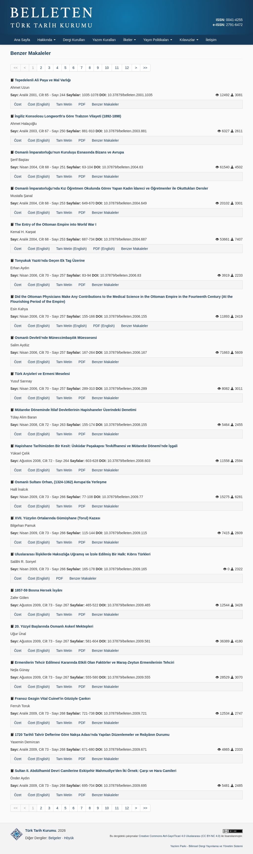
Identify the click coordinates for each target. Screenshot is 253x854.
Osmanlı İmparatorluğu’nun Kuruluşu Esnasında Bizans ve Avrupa (67, 152)
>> (145, 68)
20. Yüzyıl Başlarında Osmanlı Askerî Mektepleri (51, 626)
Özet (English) (39, 104)
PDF (82, 104)
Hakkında (47, 40)
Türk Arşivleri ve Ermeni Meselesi (40, 374)
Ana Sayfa (22, 40)
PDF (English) (104, 249)
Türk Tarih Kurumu (40, 830)
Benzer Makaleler (105, 104)
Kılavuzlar (189, 40)
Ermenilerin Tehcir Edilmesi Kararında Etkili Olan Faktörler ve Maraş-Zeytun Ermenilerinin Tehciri (92, 662)
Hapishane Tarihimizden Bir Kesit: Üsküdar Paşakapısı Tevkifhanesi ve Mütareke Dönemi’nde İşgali (93, 446)
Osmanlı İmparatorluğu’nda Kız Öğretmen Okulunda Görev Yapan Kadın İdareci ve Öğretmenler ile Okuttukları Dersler (109, 188)
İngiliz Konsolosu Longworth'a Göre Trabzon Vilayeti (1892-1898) (65, 116)
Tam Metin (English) (71, 249)
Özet (17, 104)
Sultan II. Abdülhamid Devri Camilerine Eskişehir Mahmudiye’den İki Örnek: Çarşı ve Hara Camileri (93, 771)
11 (117, 68)
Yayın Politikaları (157, 40)
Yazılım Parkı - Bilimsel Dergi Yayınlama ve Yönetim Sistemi (206, 846)
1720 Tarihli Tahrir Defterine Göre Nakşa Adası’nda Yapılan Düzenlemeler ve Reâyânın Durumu (89, 735)
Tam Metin (64, 104)
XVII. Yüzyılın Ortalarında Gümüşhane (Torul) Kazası (55, 518)
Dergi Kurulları (74, 40)
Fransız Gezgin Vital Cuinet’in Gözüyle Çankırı (50, 699)
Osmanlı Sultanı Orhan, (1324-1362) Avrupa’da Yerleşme (58, 482)
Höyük (69, 838)
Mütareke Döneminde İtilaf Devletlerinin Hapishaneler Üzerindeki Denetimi (73, 410)
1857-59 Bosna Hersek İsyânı (36, 590)
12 (127, 68)
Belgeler (54, 838)
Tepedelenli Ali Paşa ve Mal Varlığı (40, 80)
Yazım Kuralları (104, 40)
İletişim (211, 40)
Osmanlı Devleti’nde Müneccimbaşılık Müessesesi (53, 338)
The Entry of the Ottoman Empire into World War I (53, 224)
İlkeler (129, 40)
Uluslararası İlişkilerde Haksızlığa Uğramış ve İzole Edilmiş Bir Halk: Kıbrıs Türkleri (80, 554)
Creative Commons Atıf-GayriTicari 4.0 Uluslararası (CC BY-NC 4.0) (180, 835)
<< (16, 68)
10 (107, 68)
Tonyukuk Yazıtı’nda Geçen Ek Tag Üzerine (47, 261)
